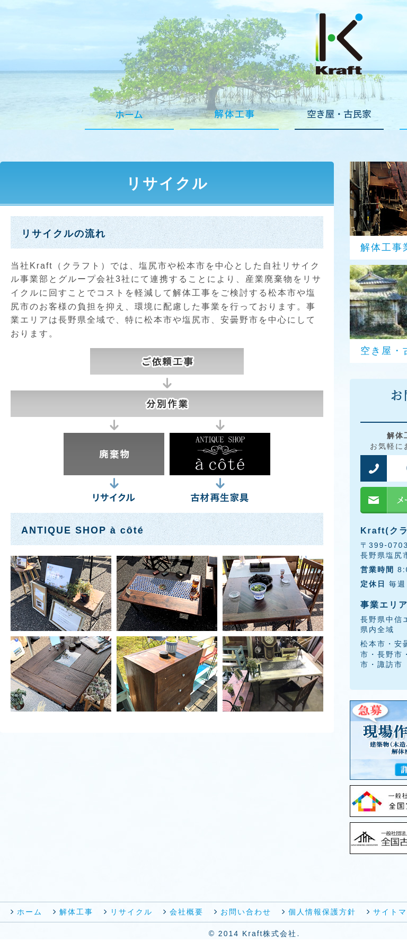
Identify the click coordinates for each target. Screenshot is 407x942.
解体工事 (76, 912)
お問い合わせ (245, 912)
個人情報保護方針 (322, 912)
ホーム (29, 912)
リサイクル (131, 912)
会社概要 (187, 912)
